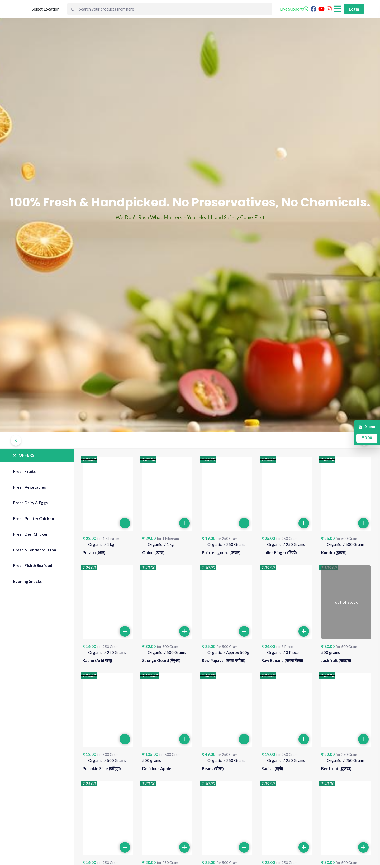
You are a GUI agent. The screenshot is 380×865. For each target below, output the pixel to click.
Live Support (294, 9)
